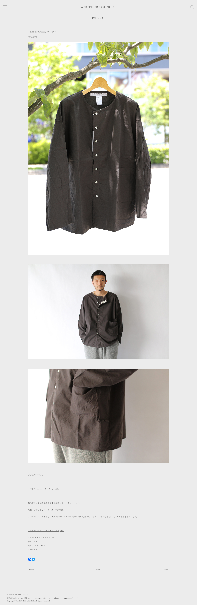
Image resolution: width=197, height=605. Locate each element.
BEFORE (31, 569)
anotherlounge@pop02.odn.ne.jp (65, 598)
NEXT (166, 569)
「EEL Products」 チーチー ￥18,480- (46, 530)
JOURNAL (98, 569)
